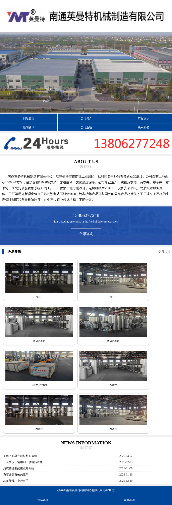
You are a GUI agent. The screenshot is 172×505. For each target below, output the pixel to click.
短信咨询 (43, 500)
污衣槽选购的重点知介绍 (18, 468)
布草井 (113, 385)
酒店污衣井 (39, 340)
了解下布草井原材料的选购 (20, 455)
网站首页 (28, 118)
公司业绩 (86, 127)
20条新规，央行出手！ (17, 480)
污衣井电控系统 (39, 385)
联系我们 (143, 127)
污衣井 (39, 296)
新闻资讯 (28, 127)
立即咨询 (86, 234)
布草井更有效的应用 (15, 474)
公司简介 (86, 118)
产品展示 (143, 118)
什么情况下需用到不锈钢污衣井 (23, 462)
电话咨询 (129, 500)
